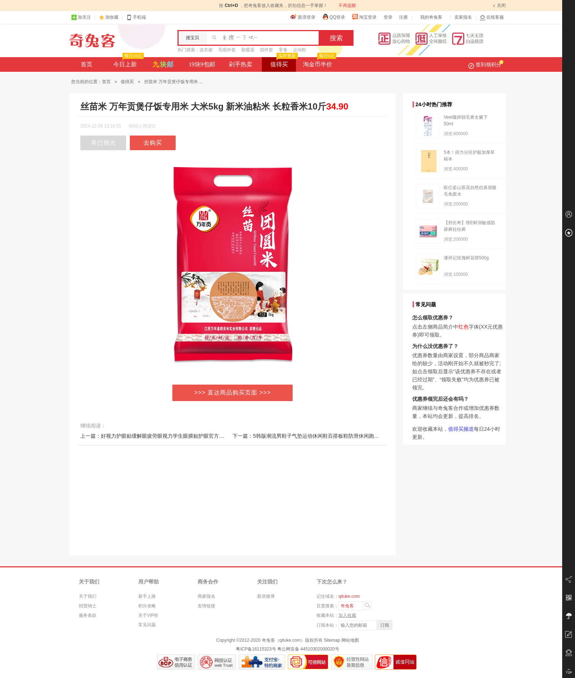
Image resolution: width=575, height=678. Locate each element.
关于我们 (87, 596)
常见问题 (147, 624)
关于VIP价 (148, 615)
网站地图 (350, 640)
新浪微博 (266, 596)
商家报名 (206, 596)
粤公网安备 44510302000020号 (308, 649)
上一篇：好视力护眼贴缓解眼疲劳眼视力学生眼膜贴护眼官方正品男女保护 (165, 436)
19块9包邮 (202, 64)
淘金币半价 (319, 62)
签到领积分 (485, 64)
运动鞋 (299, 49)
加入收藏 (347, 615)
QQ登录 (333, 17)
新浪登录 (302, 17)
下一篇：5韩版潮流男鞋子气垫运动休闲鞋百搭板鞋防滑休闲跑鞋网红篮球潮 (318, 436)
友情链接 (206, 605)
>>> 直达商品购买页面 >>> (232, 392)
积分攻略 (147, 605)
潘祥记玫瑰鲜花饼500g (466, 257)
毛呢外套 (227, 49)
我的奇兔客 (431, 17)
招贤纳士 (87, 605)
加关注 (81, 17)
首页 (86, 64)
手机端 (136, 17)
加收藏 (111, 17)
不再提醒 (347, 5)
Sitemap (332, 640)
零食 (283, 49)
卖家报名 (463, 17)
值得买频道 (461, 429)
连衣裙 (206, 49)
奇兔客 (92, 40)
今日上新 (127, 62)
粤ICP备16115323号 (256, 649)
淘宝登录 (364, 17)
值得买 (283, 62)
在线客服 (492, 17)
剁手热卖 (240, 64)
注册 (403, 17)
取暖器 (247, 49)
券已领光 (103, 143)
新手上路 (147, 596)
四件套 (266, 49)
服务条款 (87, 615)
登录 (388, 17)
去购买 (152, 143)
